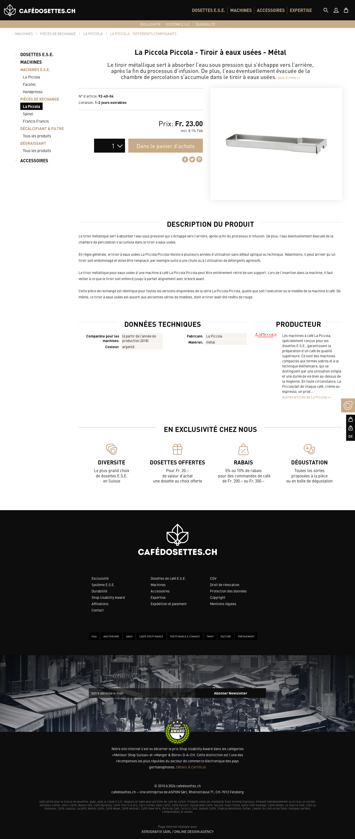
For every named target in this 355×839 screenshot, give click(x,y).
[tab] (326, 10)
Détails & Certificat (191, 766)
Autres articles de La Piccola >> (306, 396)
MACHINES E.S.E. (35, 69)
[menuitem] (208, 10)
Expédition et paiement (169, 603)
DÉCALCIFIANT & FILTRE (42, 128)
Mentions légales (223, 603)
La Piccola (31, 76)
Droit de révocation (224, 584)
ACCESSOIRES (271, 10)
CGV (213, 578)
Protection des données (228, 590)
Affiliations (100, 603)
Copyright (217, 597)
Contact (98, 609)
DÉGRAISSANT (33, 143)
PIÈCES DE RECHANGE (39, 99)
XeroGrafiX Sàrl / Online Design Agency (177, 831)
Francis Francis (36, 121)
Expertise (158, 597)
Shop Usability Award (108, 597)
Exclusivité (100, 578)
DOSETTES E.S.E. (208, 10)
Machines (158, 584)
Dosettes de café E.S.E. (168, 578)
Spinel (28, 113)
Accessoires (160, 590)
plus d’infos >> (289, 77)
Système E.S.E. (103, 584)
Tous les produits (37, 135)
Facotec (29, 84)
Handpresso (33, 91)
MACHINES (241, 10)
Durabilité (99, 590)
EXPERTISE (301, 10)
